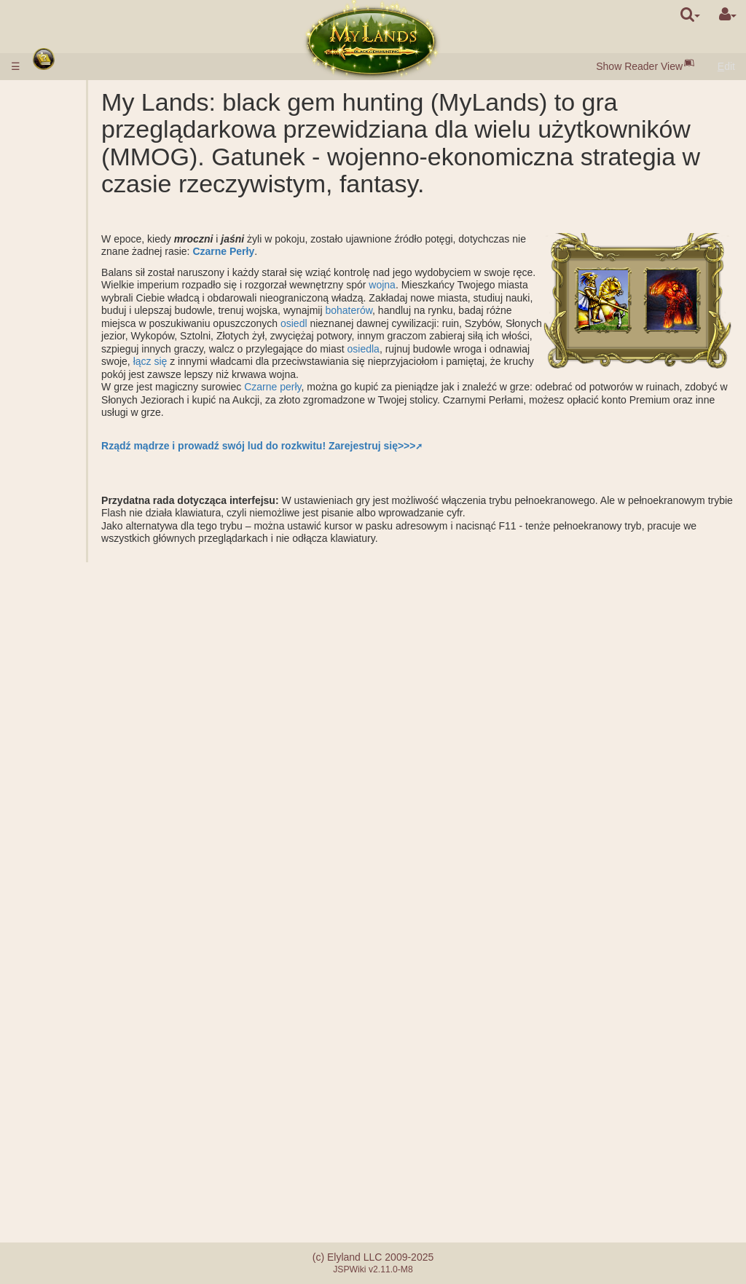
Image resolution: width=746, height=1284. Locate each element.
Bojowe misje (72, 549)
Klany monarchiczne (101, 1001)
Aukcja (84, 269)
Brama (84, 243)
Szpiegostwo (98, 689)
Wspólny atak (99, 600)
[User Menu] (728, 14)
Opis (79, 294)
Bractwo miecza (78, 1097)
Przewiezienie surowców (100, 746)
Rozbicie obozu (104, 663)
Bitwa (81, 625)
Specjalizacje (99, 357)
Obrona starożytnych (91, 536)
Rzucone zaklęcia (109, 855)
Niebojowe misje (80, 676)
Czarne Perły (368, 279)
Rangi (82, 561)
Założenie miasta (107, 714)
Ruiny (53, 510)
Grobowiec (93, 485)
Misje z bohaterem (84, 651)
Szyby (83, 396)
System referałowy (82, 1194)
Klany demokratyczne (103, 1027)
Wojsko (58, 281)
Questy (56, 1122)
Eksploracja (95, 702)
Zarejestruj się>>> (446, 486)
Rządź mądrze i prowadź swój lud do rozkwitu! (288, 486)
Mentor (56, 1071)
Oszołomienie (71, 944)
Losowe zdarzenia (81, 1110)
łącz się (437, 401)
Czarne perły (346, 427)
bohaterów (350, 350)
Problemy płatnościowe (92, 1181)
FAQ (50, 1169)
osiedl (368, 363)
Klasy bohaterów (78, 804)
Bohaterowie (70, 791)
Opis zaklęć (95, 842)
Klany (53, 982)
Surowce (59, 192)
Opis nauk (92, 332)
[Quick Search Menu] (690, 14)
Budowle (61, 230)
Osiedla (86, 179)
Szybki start (69, 141)
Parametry (93, 306)
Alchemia (90, 345)
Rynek (83, 255)
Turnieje (58, 1084)
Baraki (83, 472)
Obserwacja (96, 727)
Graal (81, 434)
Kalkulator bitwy (105, 638)
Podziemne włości (81, 459)
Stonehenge (67, 523)
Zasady (57, 95)
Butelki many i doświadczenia (73, 925)
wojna (211, 325)
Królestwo (65, 371)
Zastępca (90, 969)
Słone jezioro (98, 422)
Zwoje (53, 906)
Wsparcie (90, 612)
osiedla (219, 401)
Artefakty (62, 893)
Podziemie (65, 447)
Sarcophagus (99, 498)
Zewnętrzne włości (82, 383)
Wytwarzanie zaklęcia (98, 874)
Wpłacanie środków (84, 108)
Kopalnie (89, 408)
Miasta (56, 167)
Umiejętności (71, 816)
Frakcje (86, 587)
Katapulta (90, 1059)
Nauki (53, 320)
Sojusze (58, 957)
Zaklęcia (60, 829)
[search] (690, 14)
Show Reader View (639, 66)
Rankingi (89, 574)
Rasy (51, 153)
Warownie (64, 1046)
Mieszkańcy (66, 218)
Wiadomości (67, 1135)
